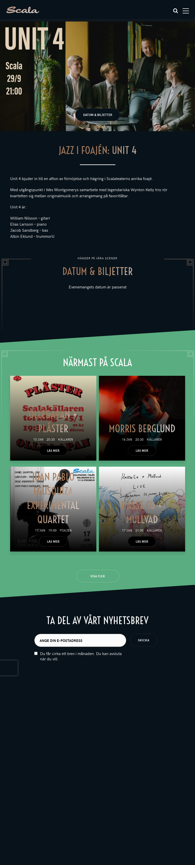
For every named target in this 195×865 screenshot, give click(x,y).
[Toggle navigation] (186, 10)
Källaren (65, 439)
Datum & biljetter (97, 115)
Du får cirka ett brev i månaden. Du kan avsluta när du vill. (81, 663)
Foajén (66, 530)
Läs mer (53, 450)
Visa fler (97, 576)
